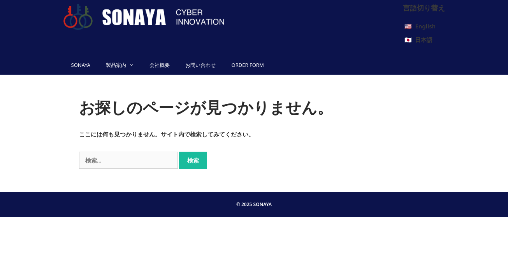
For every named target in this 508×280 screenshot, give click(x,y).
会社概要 (159, 64)
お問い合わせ (200, 64)
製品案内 (124, 65)
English (425, 26)
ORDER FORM (247, 64)
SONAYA (81, 64)
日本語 (423, 40)
